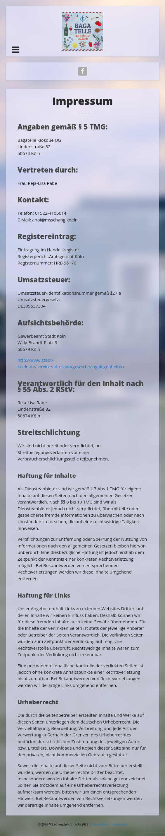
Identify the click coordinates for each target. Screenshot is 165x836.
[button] (15, 49)
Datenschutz (100, 824)
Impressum (119, 824)
